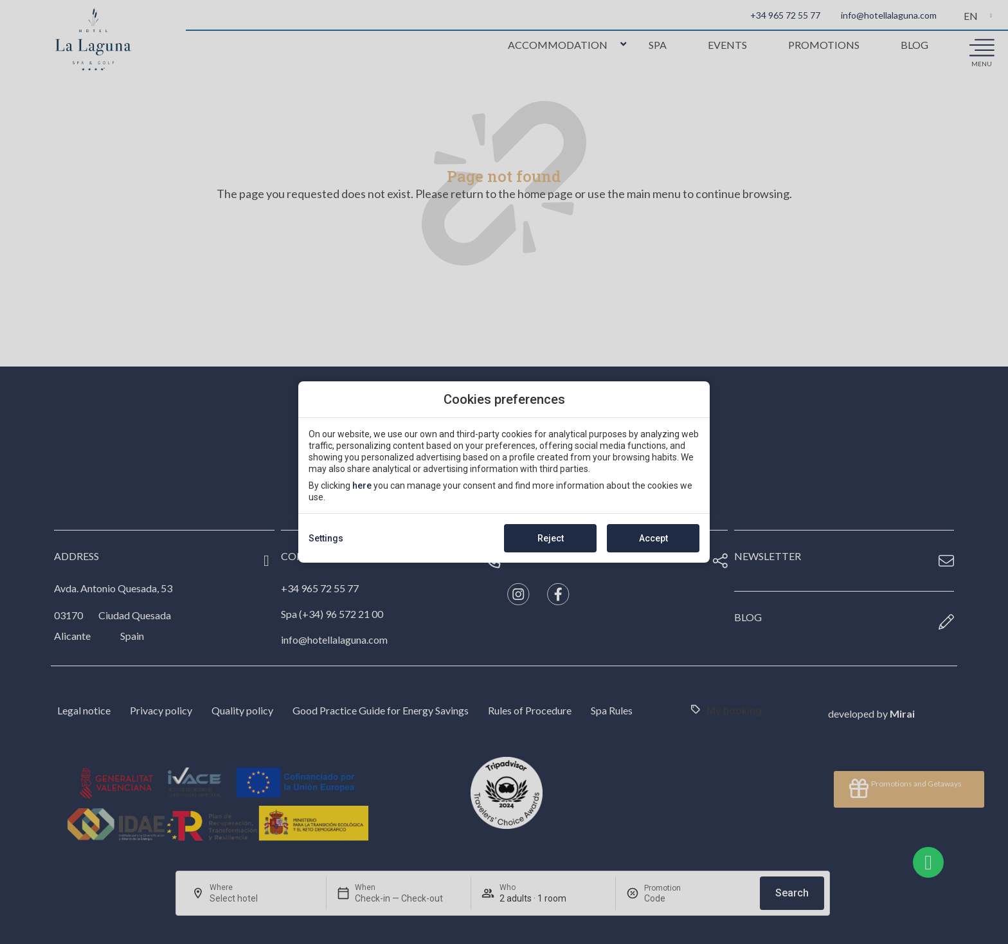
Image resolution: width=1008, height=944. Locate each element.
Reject (550, 538)
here (362, 485)
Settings (326, 538)
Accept (653, 538)
